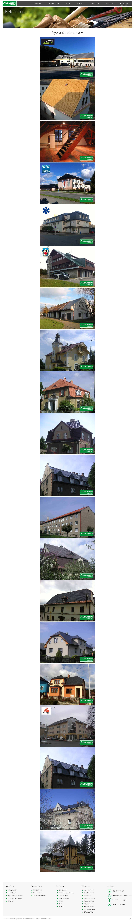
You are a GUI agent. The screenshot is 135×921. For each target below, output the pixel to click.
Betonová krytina (89, 898)
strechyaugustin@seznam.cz (121, 895)
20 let (68, 3)
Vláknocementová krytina (66, 893)
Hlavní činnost (12, 893)
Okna (60, 904)
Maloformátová (89, 893)
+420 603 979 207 (118, 891)
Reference (109, 3)
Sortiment (80, 3)
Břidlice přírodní (89, 912)
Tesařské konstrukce (39, 896)
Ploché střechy (37, 893)
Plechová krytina (64, 896)
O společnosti (37, 3)
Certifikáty (95, 3)
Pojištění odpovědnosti (15, 896)
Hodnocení (124, 3)
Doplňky (61, 907)
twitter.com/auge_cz (119, 904)
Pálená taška (88, 896)
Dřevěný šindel (88, 904)
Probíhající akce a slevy (15, 898)
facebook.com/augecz (119, 900)
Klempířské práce (89, 909)
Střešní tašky (63, 890)
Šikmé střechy (37, 890)
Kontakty (124, 5)
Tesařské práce (89, 907)
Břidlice (61, 901)
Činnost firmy (54, 3)
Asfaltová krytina (64, 898)
